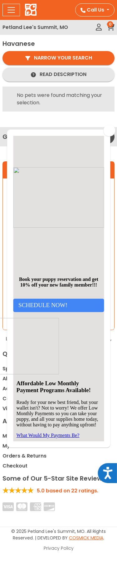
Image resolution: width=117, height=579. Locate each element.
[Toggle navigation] (11, 10)
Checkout (14, 465)
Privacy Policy (59, 548)
